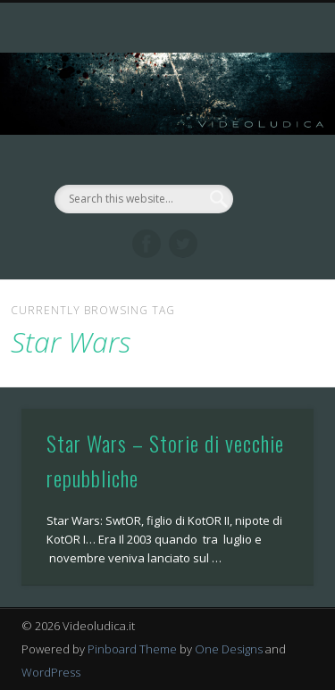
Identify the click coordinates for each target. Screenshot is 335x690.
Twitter (183, 243)
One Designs (229, 649)
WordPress (50, 672)
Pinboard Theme (132, 649)
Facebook (146, 243)
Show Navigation (271, 159)
